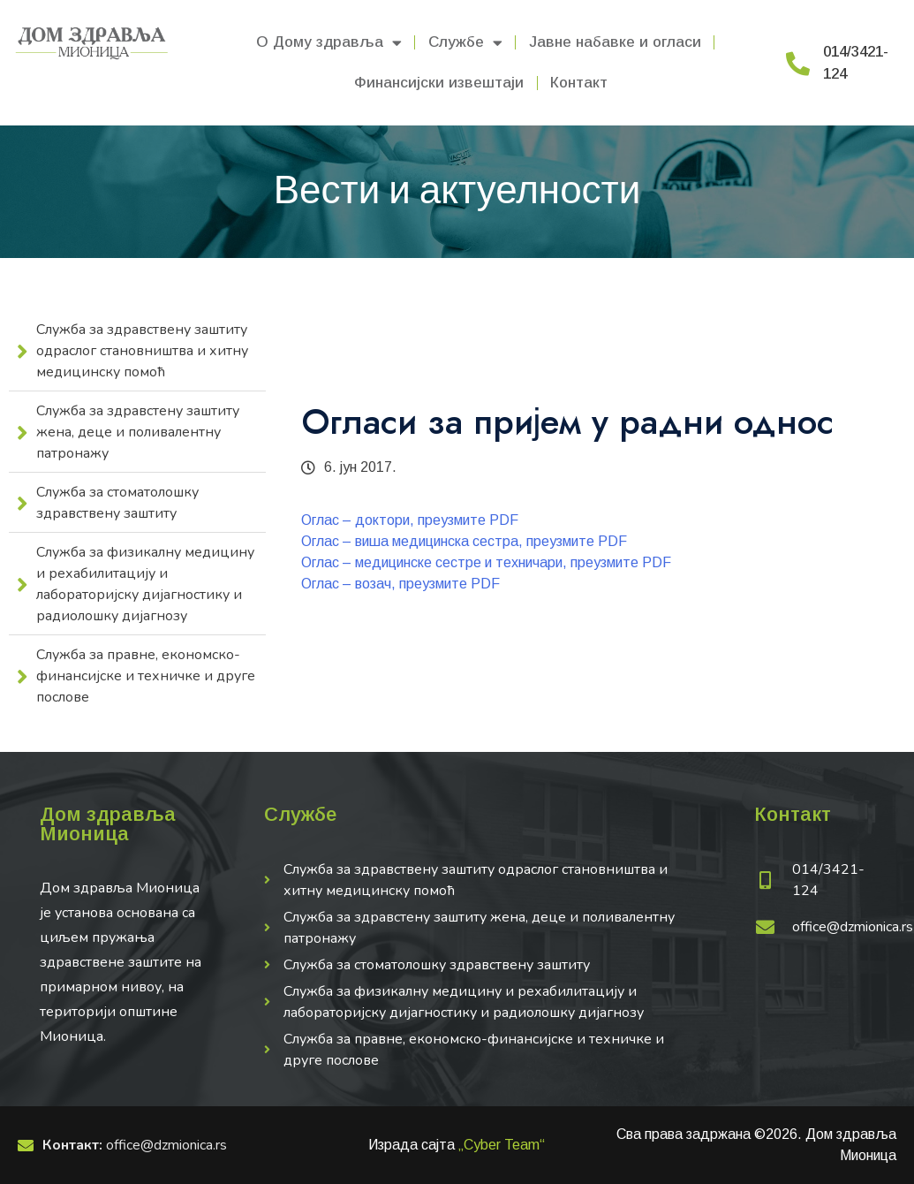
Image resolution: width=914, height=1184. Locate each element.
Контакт (579, 82)
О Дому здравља (329, 43)
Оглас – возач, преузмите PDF (400, 583)
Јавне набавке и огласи (615, 42)
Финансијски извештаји (439, 82)
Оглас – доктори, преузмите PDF (409, 519)
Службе (465, 43)
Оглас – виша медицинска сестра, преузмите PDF (464, 541)
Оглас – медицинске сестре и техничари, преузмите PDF (486, 562)
